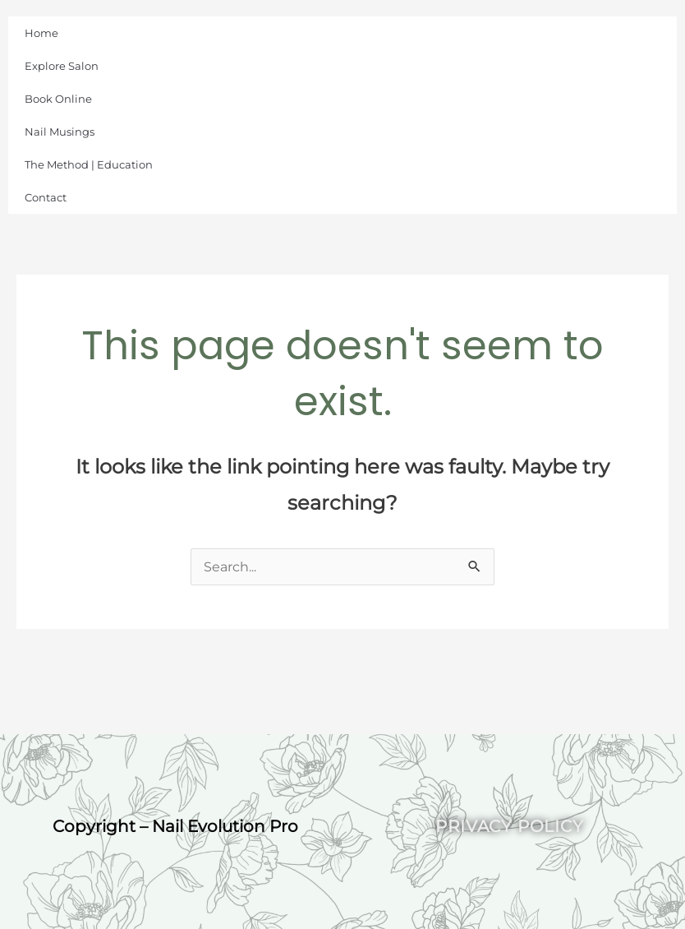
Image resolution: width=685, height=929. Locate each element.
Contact (46, 197)
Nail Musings (59, 131)
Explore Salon (62, 65)
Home (41, 32)
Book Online (58, 98)
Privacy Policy (509, 826)
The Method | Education (89, 164)
